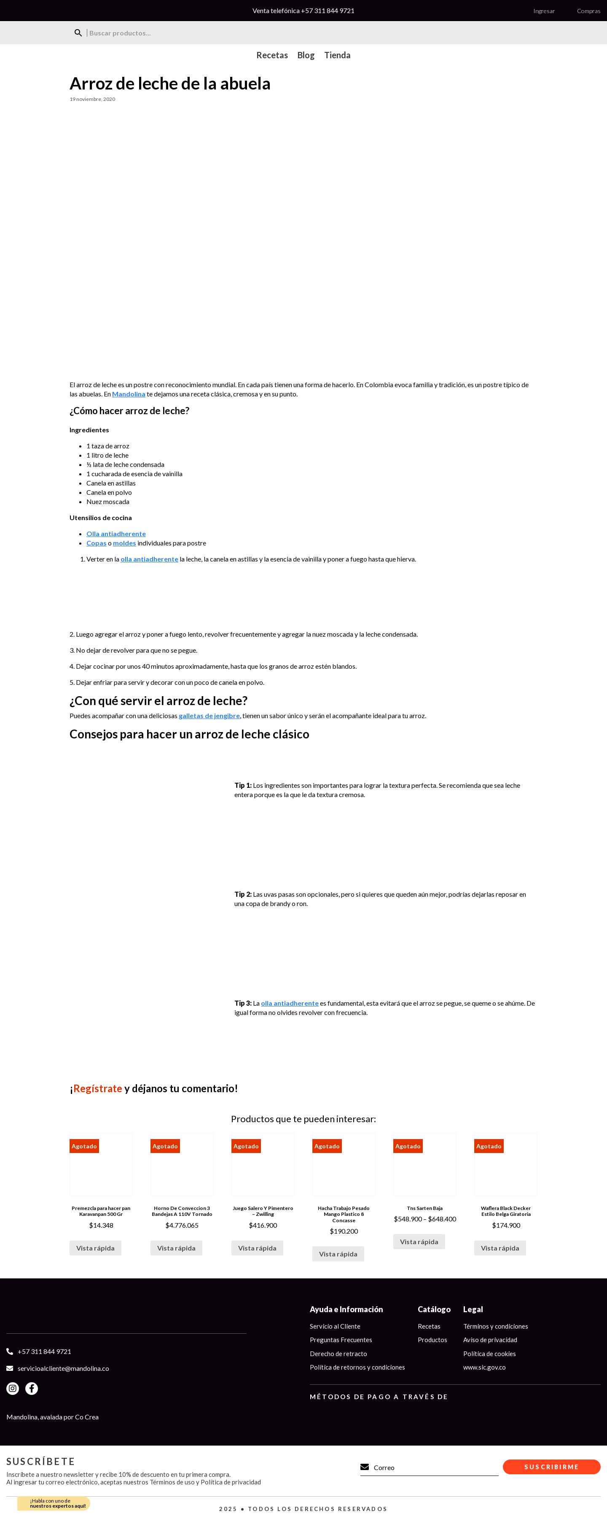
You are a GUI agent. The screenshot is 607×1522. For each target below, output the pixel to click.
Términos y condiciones (495, 1326)
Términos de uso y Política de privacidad (205, 1482)
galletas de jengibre (209, 715)
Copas (96, 543)
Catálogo (434, 1309)
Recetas (429, 1326)
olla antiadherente (149, 559)
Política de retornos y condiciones (357, 1367)
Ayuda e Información (346, 1309)
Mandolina (128, 394)
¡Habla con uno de (58, 1503)
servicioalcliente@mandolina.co (63, 1368)
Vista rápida (95, 1248)
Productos (432, 1339)
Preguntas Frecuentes (341, 1339)
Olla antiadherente (116, 533)
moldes (124, 543)
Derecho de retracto (338, 1353)
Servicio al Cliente (335, 1326)
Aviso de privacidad (490, 1339)
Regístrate (97, 1088)
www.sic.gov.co (484, 1367)
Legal (473, 1309)
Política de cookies (489, 1353)
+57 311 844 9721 (328, 10)
